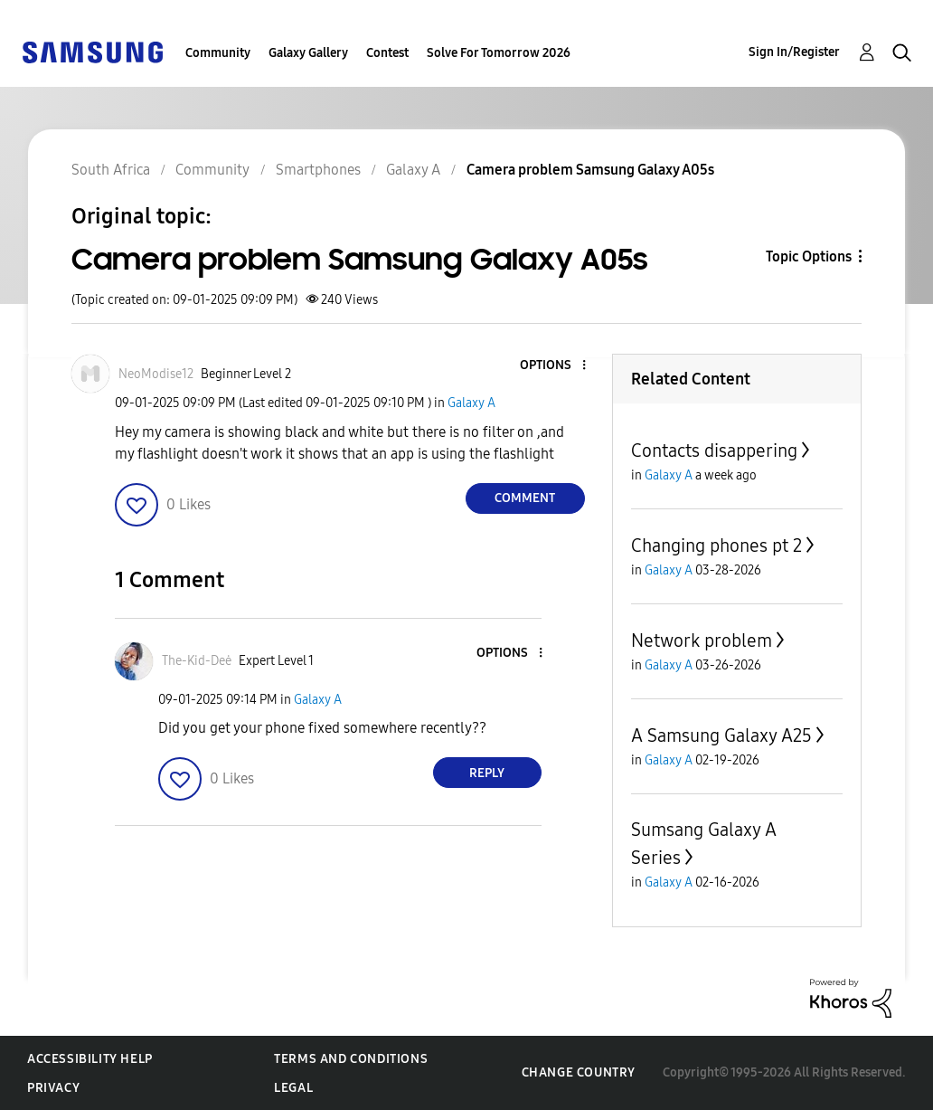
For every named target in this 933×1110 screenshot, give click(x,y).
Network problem (701, 640)
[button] (553, 366)
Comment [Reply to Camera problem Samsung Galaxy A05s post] (525, 498)
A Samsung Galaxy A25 (721, 735)
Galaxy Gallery (308, 53)
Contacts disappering (714, 450)
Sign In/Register (794, 52)
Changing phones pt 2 (716, 545)
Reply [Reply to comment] (486, 773)
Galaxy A (471, 403)
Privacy (53, 1088)
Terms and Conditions (351, 1059)
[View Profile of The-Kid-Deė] (196, 661)
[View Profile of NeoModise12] (155, 374)
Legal (293, 1088)
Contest (387, 53)
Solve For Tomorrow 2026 (498, 53)
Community (217, 53)
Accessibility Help (90, 1059)
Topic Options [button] (809, 256)
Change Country (579, 1072)
